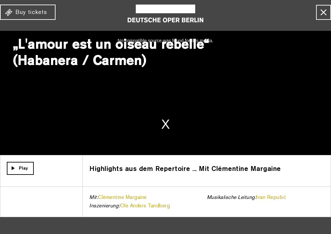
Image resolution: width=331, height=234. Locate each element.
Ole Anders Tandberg (145, 206)
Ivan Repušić (271, 197)
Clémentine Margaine (122, 197)
